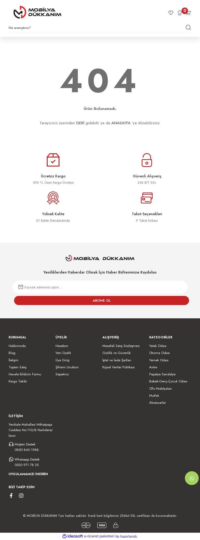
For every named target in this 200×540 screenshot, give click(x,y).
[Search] (100, 29)
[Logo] (37, 12)
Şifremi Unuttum (67, 367)
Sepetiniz (62, 374)
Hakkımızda (17, 345)
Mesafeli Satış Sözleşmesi (121, 345)
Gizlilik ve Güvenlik (116, 352)
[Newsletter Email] (100, 287)
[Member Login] (180, 13)
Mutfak (154, 395)
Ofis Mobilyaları (160, 388)
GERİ (80, 123)
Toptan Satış (17, 367)
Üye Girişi (62, 360)
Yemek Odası (158, 360)
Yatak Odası (157, 345)
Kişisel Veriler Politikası (118, 367)
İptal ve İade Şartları (116, 360)
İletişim (13, 360)
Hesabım (61, 345)
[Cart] (188, 13)
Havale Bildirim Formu (25, 374)
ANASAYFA (120, 123)
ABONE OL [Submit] (102, 300)
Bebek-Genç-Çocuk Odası (168, 381)
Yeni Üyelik (63, 352)
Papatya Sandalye (162, 374)
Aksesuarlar (157, 402)
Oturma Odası (159, 352)
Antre (153, 367)
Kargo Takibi (18, 381)
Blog (12, 352)
